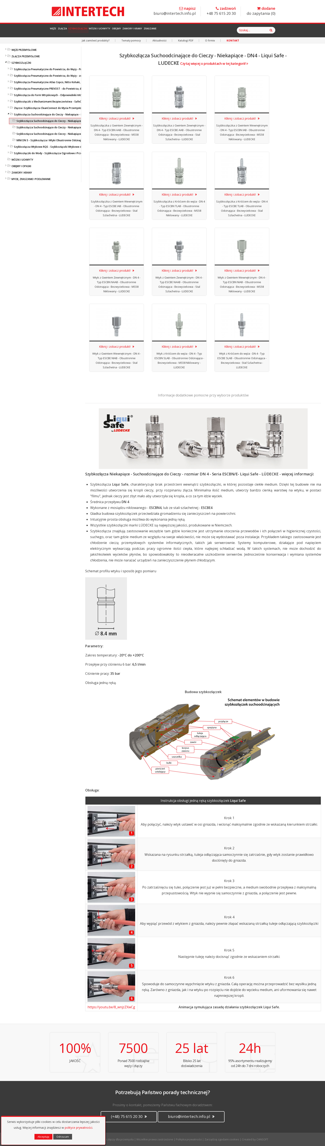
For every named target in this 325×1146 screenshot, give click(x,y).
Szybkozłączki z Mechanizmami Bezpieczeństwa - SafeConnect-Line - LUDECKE (61, 101)
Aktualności (159, 40)
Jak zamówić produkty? (96, 40)
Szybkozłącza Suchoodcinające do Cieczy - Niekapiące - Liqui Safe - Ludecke (59, 114)
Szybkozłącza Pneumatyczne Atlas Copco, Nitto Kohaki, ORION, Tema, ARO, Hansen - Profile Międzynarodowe (79, 82)
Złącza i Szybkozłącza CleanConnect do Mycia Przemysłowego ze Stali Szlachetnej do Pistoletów (71, 108)
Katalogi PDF (185, 40)
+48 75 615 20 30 (221, 11)
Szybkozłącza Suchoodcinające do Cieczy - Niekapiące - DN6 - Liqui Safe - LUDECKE (66, 127)
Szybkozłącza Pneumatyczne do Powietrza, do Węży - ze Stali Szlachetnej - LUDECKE (64, 75)
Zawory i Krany (186, 30)
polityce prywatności (78, 1128)
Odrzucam (62, 1137)
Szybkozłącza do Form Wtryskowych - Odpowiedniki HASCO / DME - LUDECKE (60, 95)
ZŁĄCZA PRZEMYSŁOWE (25, 56)
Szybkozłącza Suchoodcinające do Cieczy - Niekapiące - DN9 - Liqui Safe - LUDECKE (66, 134)
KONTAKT (233, 40)
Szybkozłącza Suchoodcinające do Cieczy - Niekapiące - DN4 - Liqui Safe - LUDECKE (66, 121)
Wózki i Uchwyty (133, 30)
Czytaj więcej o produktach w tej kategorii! (214, 63)
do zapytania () (261, 11)
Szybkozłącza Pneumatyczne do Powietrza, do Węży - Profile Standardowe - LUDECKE (65, 69)
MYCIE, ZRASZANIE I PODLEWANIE (31, 179)
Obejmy (160, 30)
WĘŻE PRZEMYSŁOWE (24, 50)
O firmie (210, 40)
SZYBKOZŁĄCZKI (21, 63)
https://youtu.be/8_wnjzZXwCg (111, 1007)
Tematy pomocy (131, 40)
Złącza (74, 30)
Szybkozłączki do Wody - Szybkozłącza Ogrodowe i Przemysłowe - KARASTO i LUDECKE (66, 153)
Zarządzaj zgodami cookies (221, 1139)
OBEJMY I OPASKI (21, 166)
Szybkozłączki (100, 30)
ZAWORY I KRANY (21, 172)
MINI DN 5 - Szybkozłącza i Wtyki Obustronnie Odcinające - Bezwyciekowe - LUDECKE (67, 140)
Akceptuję (43, 1137)
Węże (57, 30)
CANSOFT (262, 1139)
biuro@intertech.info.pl (175, 11)
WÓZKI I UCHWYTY (22, 159)
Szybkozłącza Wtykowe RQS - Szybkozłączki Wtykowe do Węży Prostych (57, 147)
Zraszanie (214, 30)
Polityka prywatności (189, 1139)
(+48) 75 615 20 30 (129, 1116)
